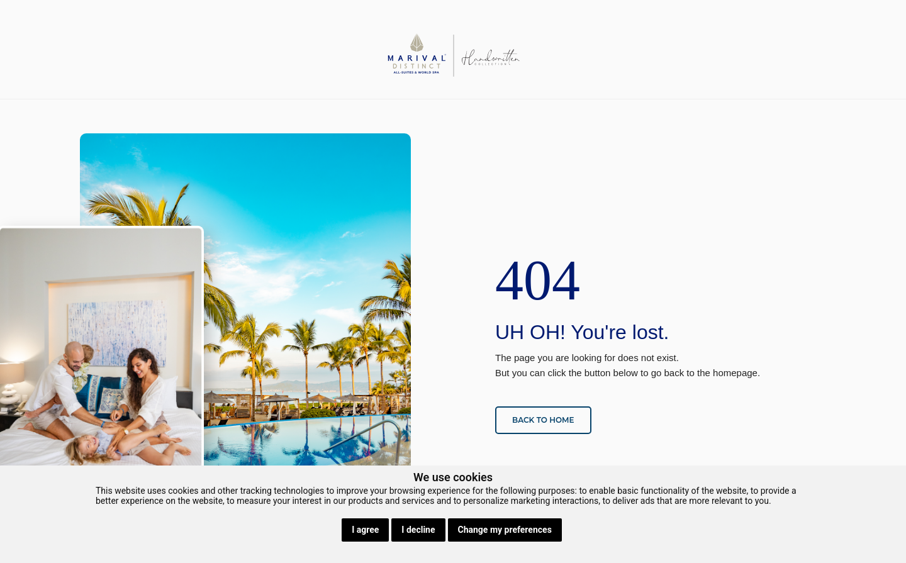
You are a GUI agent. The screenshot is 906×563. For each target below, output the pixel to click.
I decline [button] (418, 530)
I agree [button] (365, 530)
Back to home (543, 420)
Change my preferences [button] (505, 530)
